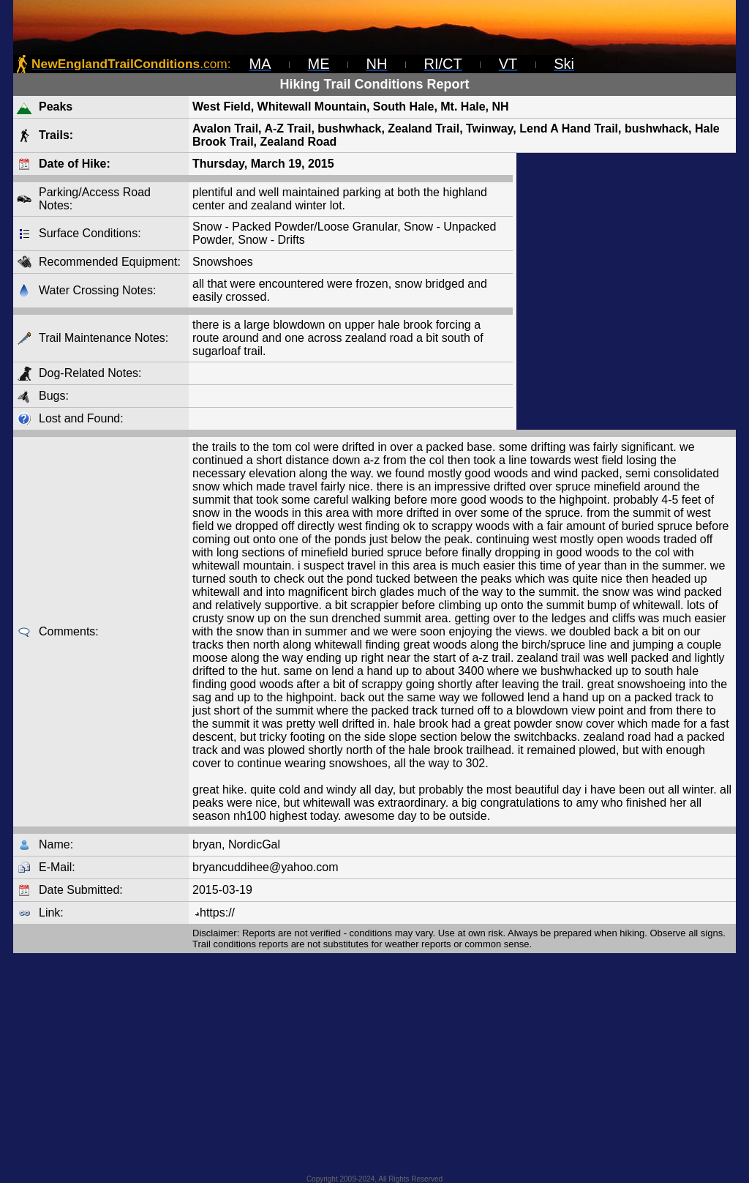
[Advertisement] (626, 291)
